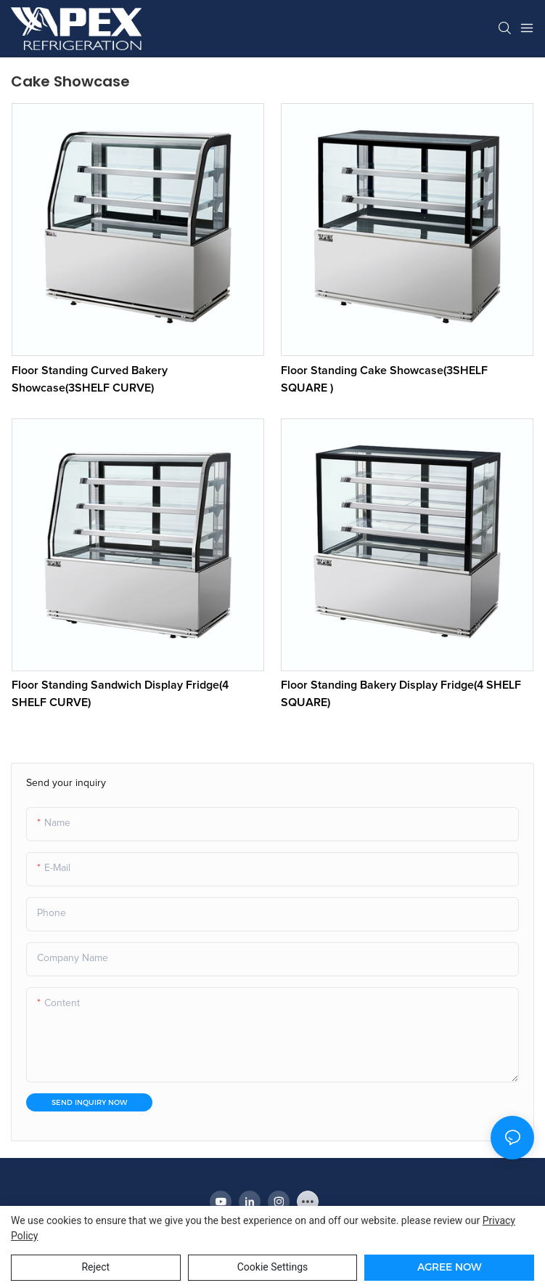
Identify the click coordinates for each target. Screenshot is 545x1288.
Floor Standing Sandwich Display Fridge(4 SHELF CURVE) (120, 693)
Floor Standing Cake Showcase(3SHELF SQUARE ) (384, 379)
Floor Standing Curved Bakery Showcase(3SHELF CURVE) (90, 379)
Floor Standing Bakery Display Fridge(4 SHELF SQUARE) (401, 693)
